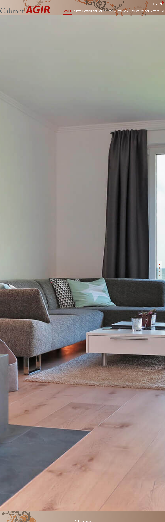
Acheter (76, 11)
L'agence (135, 11)
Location (87, 11)
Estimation (123, 11)
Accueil (67, 11)
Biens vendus (99, 11)
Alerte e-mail (157, 11)
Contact (145, 11)
